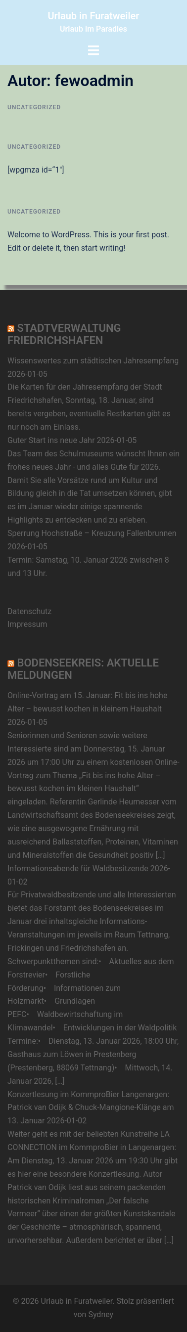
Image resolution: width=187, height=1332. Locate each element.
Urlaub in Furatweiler (93, 16)
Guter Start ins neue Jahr (51, 440)
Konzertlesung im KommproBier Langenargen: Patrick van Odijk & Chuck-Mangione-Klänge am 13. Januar (90, 1108)
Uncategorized (34, 107)
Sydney (100, 1314)
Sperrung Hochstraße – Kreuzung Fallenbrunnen (92, 533)
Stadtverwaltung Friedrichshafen (64, 334)
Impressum (27, 624)
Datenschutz (29, 611)
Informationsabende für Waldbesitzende (77, 868)
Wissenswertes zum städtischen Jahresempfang (93, 360)
